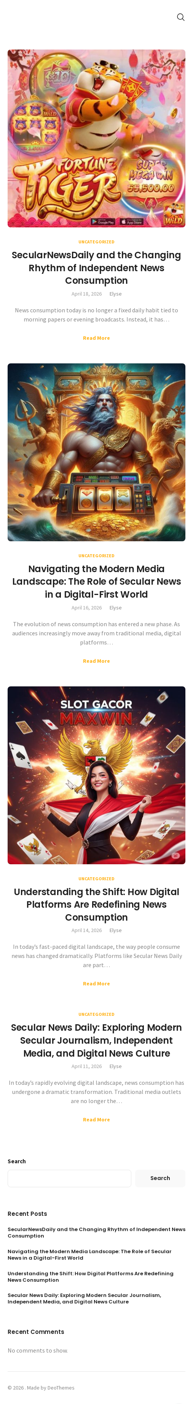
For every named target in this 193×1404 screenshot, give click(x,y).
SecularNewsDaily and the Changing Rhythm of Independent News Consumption (96, 268)
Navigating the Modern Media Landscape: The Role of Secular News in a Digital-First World (96, 582)
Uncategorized (96, 242)
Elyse (116, 293)
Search (17, 1161)
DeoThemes (61, 1387)
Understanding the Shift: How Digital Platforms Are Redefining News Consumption (96, 905)
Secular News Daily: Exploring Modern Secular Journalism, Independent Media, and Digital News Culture (96, 1040)
